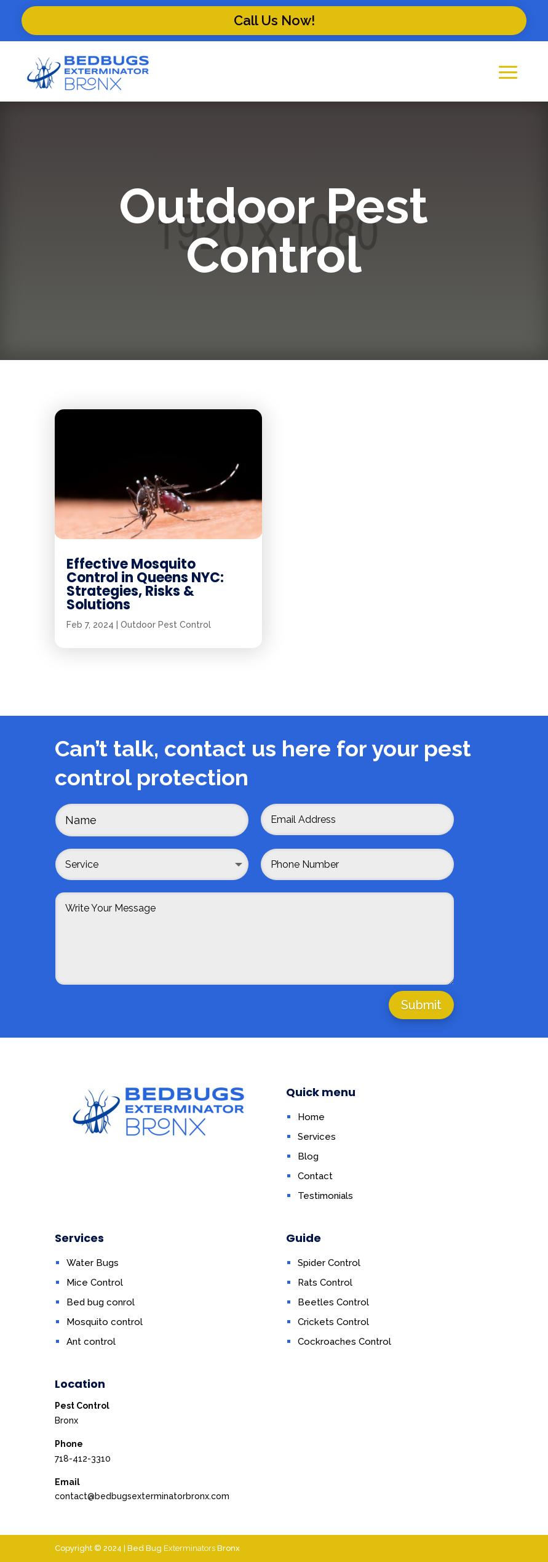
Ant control (91, 1341)
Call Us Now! (274, 20)
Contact (315, 1176)
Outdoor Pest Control (166, 702)
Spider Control (329, 1262)
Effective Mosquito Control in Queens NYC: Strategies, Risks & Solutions (145, 662)
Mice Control (94, 1282)
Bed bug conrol (100, 1302)
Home (311, 1117)
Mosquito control (104, 1322)
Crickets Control (333, 1322)
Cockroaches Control (344, 1341)
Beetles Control (333, 1302)
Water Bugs (92, 1262)
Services (317, 1136)
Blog (308, 1156)
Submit (421, 1005)
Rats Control (325, 1282)
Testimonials (325, 1195)
